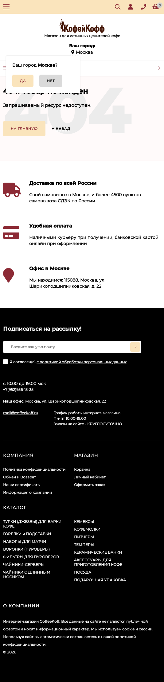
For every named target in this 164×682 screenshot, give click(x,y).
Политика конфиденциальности (34, 469)
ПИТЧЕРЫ (84, 537)
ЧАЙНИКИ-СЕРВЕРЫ (24, 564)
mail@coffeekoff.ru (20, 413)
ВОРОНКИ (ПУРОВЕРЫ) (26, 549)
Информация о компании (27, 492)
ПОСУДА (82, 572)
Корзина (82, 469)
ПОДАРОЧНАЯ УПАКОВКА (100, 580)
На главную (24, 129)
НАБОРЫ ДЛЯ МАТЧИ (24, 541)
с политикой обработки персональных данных (82, 362)
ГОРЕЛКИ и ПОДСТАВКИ (27, 534)
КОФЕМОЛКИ (87, 529)
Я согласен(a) (65, 361)
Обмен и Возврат (19, 477)
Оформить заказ (89, 484)
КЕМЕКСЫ (84, 521)
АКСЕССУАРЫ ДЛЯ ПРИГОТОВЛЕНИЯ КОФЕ (98, 562)
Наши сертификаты (21, 484)
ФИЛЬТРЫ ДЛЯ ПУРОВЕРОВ (31, 557)
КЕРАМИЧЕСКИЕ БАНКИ (98, 552)
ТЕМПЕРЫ (84, 544)
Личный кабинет (90, 477)
